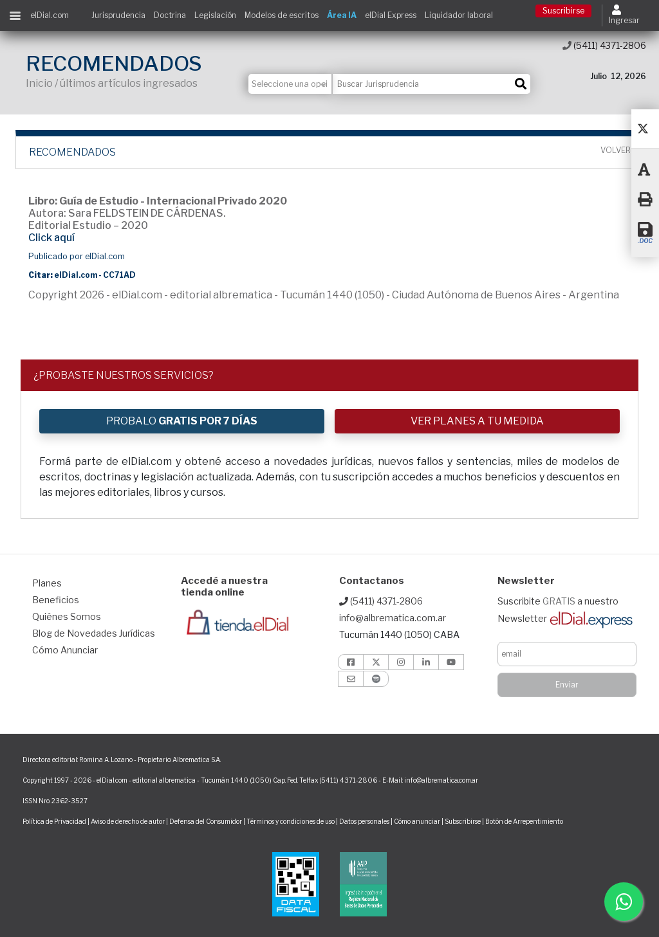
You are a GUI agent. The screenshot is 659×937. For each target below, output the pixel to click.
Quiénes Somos (66, 616)
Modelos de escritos (282, 15)
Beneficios (55, 599)
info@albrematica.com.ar (392, 617)
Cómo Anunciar (65, 649)
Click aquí (51, 238)
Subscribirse (463, 821)
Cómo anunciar (417, 821)
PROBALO (181, 421)
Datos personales (364, 821)
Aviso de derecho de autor (128, 821)
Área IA (342, 15)
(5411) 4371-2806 (604, 45)
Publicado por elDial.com (76, 256)
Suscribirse (563, 10)
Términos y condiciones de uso (290, 821)
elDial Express (390, 15)
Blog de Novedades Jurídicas (93, 633)
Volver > (618, 150)
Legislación (215, 15)
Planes (47, 583)
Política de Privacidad (54, 821)
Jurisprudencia (118, 15)
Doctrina (170, 15)
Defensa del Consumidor (205, 821)
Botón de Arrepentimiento (524, 821)
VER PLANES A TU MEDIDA (477, 421)
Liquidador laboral (459, 15)
